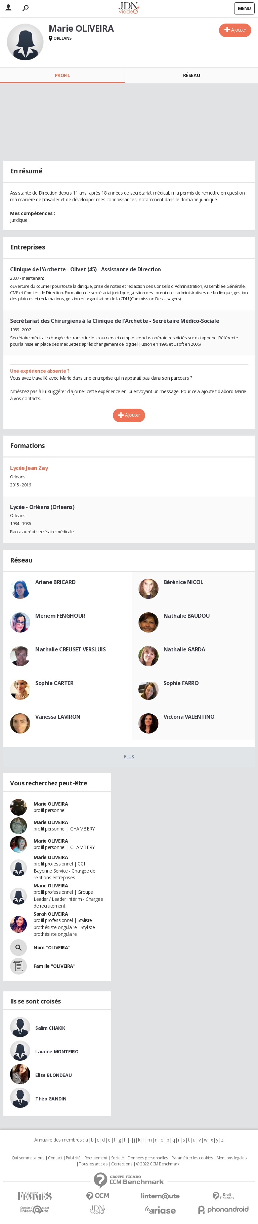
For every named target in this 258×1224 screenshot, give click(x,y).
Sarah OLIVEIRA (51, 914)
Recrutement (96, 1158)
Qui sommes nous (28, 1158)
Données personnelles (148, 1158)
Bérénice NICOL (184, 582)
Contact (55, 1158)
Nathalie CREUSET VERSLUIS (70, 649)
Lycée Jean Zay (29, 468)
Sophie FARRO (181, 683)
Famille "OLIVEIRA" (54, 966)
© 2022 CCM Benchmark (157, 1164)
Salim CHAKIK (50, 1028)
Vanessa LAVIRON (58, 716)
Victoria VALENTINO (189, 716)
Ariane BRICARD (55, 582)
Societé (117, 1158)
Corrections (121, 1164)
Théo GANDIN (50, 1098)
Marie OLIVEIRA (51, 804)
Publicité (73, 1158)
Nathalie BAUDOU (187, 615)
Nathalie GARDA (184, 649)
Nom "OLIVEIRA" (52, 947)
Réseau (191, 75)
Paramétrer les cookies (192, 1158)
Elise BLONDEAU (53, 1075)
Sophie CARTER (54, 683)
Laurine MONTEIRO (56, 1051)
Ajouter (238, 30)
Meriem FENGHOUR (60, 615)
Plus (129, 757)
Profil (62, 75)
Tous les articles (93, 1164)
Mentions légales (231, 1158)
